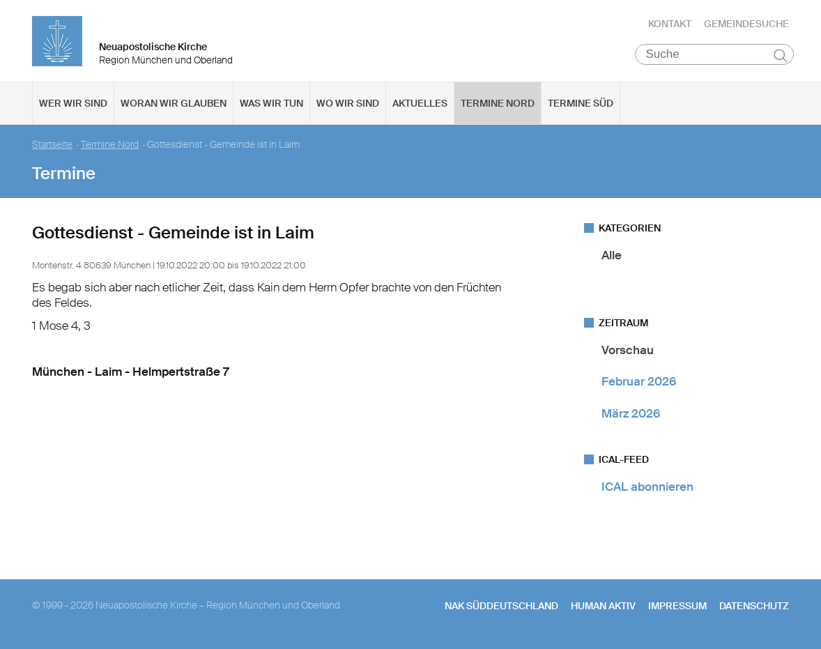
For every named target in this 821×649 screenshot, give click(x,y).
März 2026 (630, 415)
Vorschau (627, 352)
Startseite (52, 147)
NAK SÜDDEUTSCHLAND (501, 608)
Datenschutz (754, 608)
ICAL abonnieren (647, 488)
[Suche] (715, 56)
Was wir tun (271, 105)
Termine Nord (498, 105)
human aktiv (603, 608)
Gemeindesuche (746, 24)
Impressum (677, 608)
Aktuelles (419, 105)
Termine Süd (580, 105)
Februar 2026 (638, 383)
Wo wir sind (347, 105)
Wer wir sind (73, 105)
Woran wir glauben (174, 105)
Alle (611, 257)
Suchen (781, 57)
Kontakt (669, 24)
